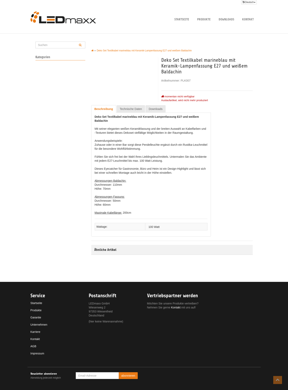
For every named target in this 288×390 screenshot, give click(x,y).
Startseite (181, 19)
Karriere (35, 331)
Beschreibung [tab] (103, 109)
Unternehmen (38, 324)
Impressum (37, 353)
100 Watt (154, 226)
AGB (33, 346)
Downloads (226, 19)
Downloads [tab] (155, 109)
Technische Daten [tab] (131, 109)
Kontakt (248, 19)
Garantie (35, 317)
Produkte (204, 19)
